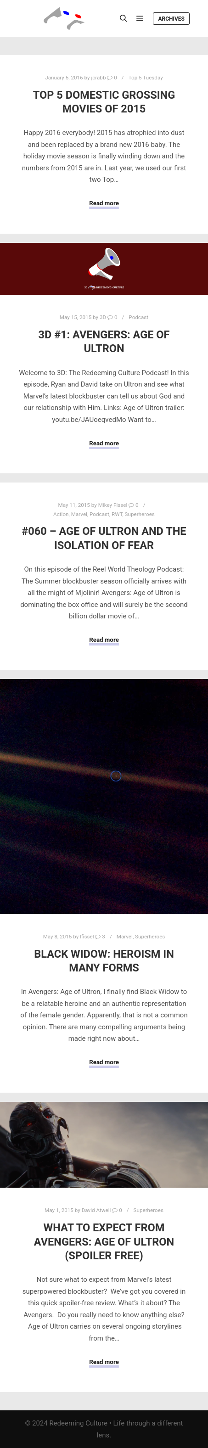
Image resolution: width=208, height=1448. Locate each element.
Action (60, 514)
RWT (117, 514)
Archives (171, 19)
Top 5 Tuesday (146, 77)
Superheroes (140, 514)
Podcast (138, 317)
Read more (104, 203)
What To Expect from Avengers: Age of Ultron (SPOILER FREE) (104, 1241)
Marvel (79, 514)
